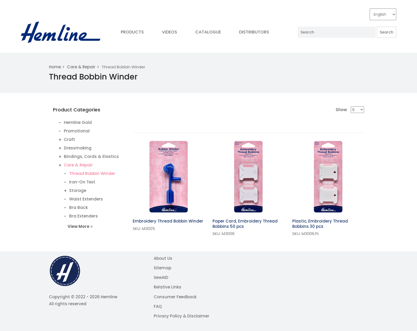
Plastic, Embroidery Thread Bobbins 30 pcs (320, 223)
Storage (77, 190)
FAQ (158, 306)
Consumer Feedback (175, 297)
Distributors (254, 32)
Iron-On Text (82, 182)
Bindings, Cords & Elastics (91, 156)
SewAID (161, 277)
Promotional (77, 131)
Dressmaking (77, 148)
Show (341, 109)
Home (55, 67)
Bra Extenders (83, 216)
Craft (69, 139)
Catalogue (208, 32)
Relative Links (167, 287)
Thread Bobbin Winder (92, 173)
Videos (169, 32)
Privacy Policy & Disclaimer (181, 316)
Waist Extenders (86, 199)
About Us (163, 258)
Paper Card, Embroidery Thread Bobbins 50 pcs (245, 223)
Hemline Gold (78, 122)
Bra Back (78, 207)
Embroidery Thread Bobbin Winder (168, 221)
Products (132, 32)
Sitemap (162, 268)
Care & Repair (81, 67)
